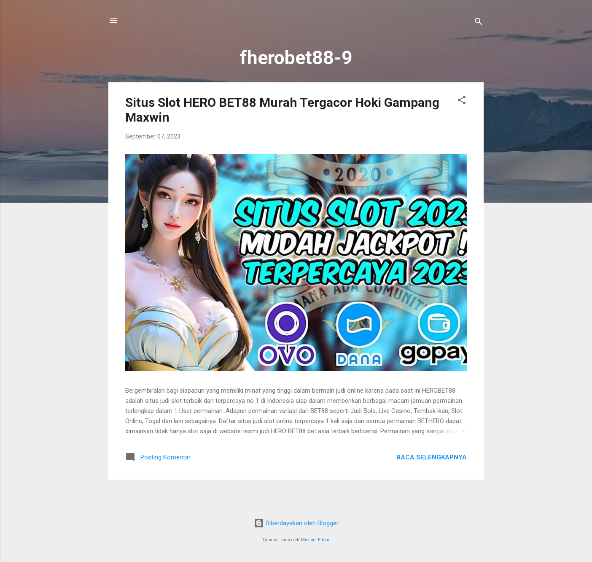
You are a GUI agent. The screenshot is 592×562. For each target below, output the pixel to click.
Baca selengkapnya (431, 457)
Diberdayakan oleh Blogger (296, 523)
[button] (462, 101)
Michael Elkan (315, 540)
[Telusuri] (479, 23)
